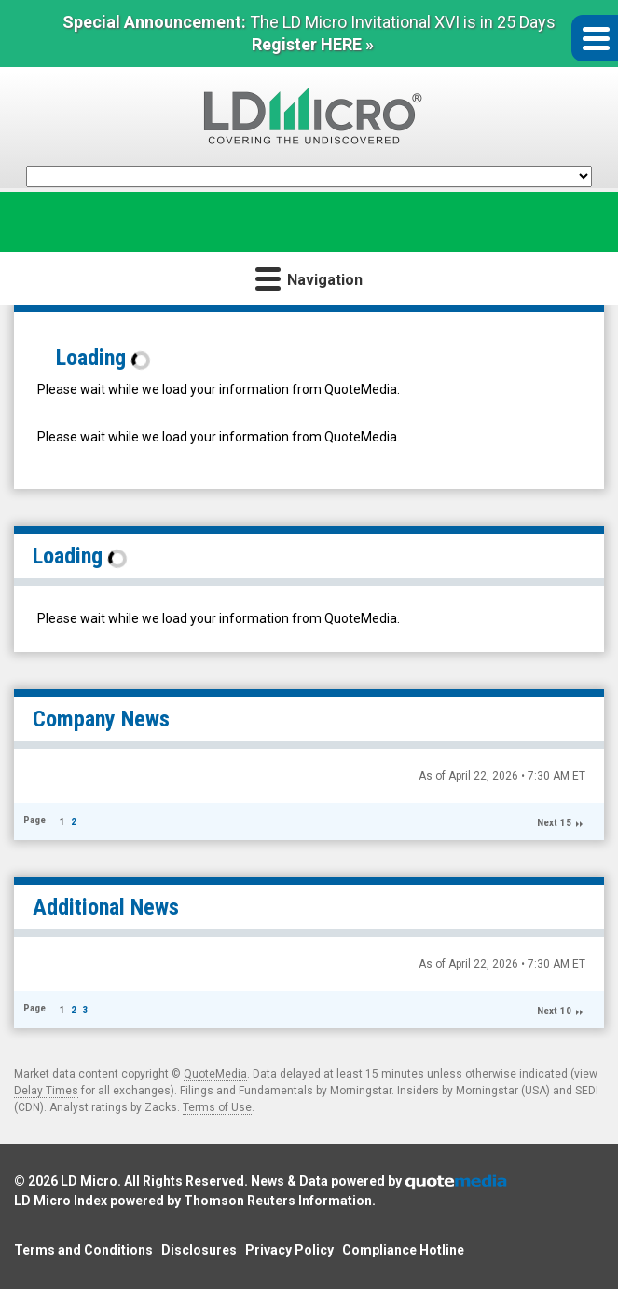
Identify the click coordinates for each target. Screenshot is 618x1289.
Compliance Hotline (403, 1249)
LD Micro (89, 1181)
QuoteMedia (215, 1073)
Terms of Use (217, 1107)
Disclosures (199, 1249)
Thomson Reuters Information (278, 1200)
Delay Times (46, 1090)
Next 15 (554, 823)
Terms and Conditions (83, 1249)
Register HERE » (313, 44)
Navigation (309, 278)
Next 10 (554, 1011)
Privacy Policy (289, 1249)
